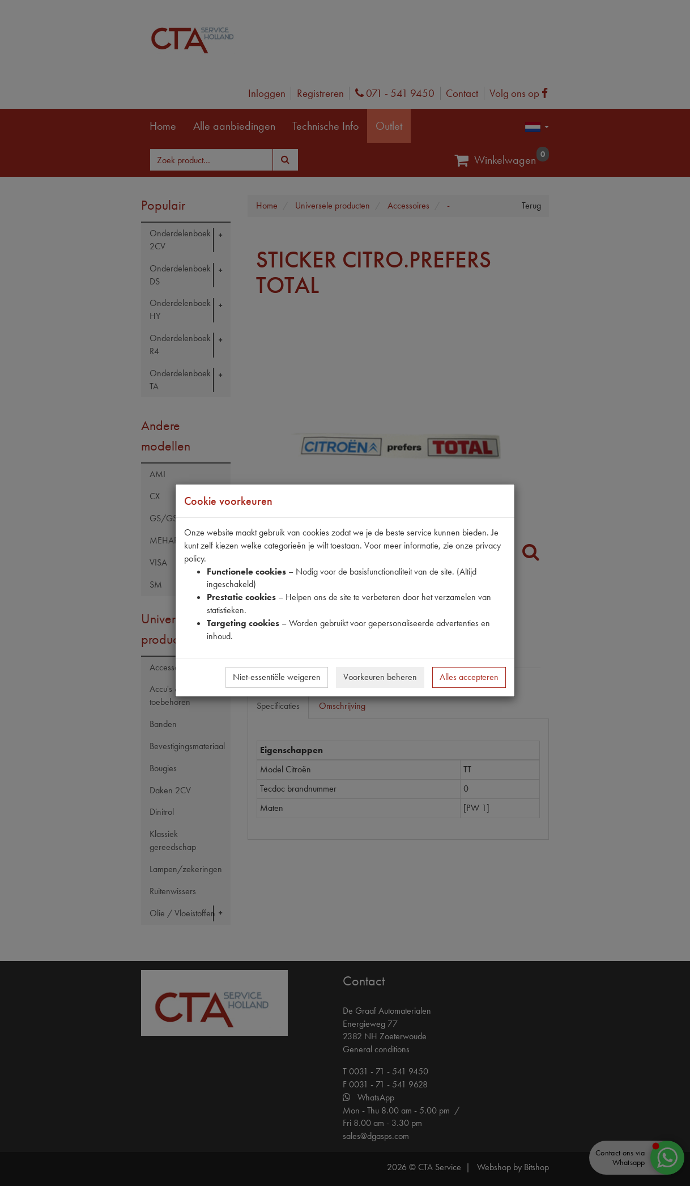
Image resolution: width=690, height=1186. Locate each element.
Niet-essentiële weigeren (277, 677)
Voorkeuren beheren (380, 677)
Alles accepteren (469, 677)
